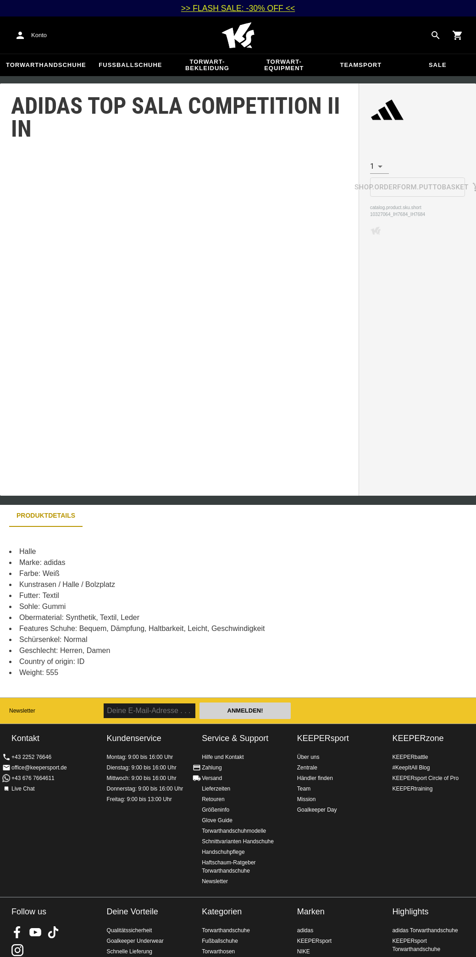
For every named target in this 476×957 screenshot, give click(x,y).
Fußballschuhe (130, 64)
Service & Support (235, 738)
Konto (39, 35)
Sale (438, 64)
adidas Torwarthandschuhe (425, 930)
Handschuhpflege (223, 852)
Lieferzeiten (216, 789)
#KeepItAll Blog (411, 767)
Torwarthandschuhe (46, 64)
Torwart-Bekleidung (207, 65)
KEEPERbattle (410, 757)
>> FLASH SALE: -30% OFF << (238, 8)
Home (238, 35)
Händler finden (315, 778)
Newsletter (22, 711)
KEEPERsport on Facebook (17, 932)
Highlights (410, 911)
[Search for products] (435, 35)
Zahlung (211, 767)
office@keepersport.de (39, 767)
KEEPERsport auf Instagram (17, 950)
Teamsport (361, 64)
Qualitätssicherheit (129, 930)
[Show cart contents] (457, 35)
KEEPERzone (417, 738)
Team (303, 789)
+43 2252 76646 (31, 757)
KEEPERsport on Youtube (35, 932)
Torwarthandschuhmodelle (234, 831)
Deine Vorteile (132, 911)
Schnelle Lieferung (129, 951)
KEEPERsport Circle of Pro (425, 778)
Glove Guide (217, 820)
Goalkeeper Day (317, 810)
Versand (212, 778)
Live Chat (23, 789)
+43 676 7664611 (33, 778)
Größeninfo (215, 810)
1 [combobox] (372, 166)
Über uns (308, 757)
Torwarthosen (218, 951)
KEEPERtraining (412, 789)
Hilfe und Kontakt (223, 757)
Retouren (213, 799)
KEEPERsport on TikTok (53, 932)
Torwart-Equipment (284, 65)
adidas (305, 930)
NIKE (303, 951)
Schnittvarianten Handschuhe (238, 841)
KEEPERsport (323, 738)
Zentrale (307, 767)
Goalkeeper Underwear (135, 941)
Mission (306, 799)
